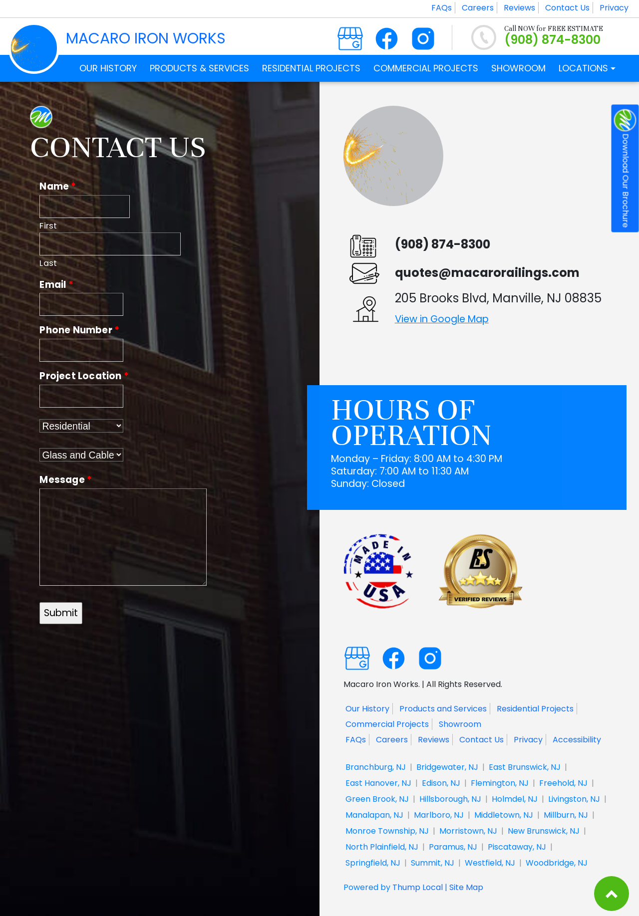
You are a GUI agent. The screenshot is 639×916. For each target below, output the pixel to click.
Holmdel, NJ (515, 799)
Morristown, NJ (468, 831)
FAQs (441, 7)
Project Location (84, 376)
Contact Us (567, 7)
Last (48, 263)
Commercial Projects (387, 724)
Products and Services (443, 708)
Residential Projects (535, 708)
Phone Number (79, 330)
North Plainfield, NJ (381, 847)
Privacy (614, 7)
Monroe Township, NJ (387, 831)
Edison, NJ (441, 783)
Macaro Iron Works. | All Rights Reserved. (422, 684)
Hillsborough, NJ (450, 799)
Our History (367, 708)
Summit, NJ (432, 863)
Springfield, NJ (372, 863)
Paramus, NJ (453, 847)
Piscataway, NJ (517, 847)
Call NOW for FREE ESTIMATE (553, 28)
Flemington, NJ (500, 783)
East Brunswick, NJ (525, 767)
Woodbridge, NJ (557, 863)
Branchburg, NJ (375, 767)
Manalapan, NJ (374, 815)
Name (57, 186)
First (48, 225)
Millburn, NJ (566, 815)
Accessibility (577, 739)
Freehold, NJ (563, 783)
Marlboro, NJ (439, 815)
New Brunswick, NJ (544, 831)
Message (65, 479)
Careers (478, 7)
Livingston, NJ (574, 799)
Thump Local (417, 887)
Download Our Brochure (625, 168)
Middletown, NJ (503, 815)
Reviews (519, 7)
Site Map (466, 887)
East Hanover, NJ (378, 783)
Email (56, 284)
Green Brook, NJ (377, 799)
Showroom (460, 724)
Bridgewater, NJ (447, 767)
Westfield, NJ (490, 863)
